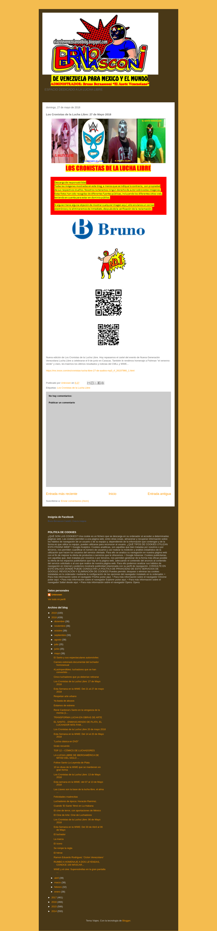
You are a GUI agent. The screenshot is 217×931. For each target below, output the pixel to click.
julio (56, 644)
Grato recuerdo (61, 746)
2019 (54, 613)
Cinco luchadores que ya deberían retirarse (76, 677)
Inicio (112, 494)
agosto (58, 639)
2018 (54, 617)
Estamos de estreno (64, 705)
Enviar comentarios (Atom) (75, 501)
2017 (54, 897)
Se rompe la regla (63, 848)
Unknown (56, 594)
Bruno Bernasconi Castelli (59, 521)
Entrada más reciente (61, 494)
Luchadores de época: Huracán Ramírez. (75, 801)
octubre (58, 630)
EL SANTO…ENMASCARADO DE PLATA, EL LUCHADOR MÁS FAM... (78, 723)
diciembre (59, 621)
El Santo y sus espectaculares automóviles (76, 657)
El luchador (59, 834)
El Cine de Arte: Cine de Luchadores (73, 815)
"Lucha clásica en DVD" (66, 741)
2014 (54, 911)
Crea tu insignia (79, 521)
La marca (58, 839)
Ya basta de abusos (64, 700)
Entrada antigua (159, 494)
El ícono (58, 843)
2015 (54, 906)
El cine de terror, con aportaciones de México (77, 810)
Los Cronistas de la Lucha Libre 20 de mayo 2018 (80, 729)
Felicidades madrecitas (66, 796)
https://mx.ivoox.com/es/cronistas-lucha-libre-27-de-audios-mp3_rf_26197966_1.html (90, 370)
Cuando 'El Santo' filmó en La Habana (73, 805)
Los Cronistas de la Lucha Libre (73, 387)
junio (57, 648)
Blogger (126, 920)
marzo (58, 882)
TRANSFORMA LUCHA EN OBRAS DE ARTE (78, 717)
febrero (58, 887)
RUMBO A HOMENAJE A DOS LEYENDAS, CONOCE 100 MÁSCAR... (77, 863)
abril (56, 878)
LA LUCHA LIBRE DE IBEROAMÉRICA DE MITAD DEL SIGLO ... (76, 756)
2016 (54, 902)
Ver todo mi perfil (57, 599)
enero (57, 891)
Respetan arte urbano (65, 696)
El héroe (58, 852)
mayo (57, 653)
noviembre (60, 626)
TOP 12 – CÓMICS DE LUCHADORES (74, 750)
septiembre (60, 635)
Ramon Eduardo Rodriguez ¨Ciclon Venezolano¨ (79, 857)
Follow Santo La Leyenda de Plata (71, 762)
